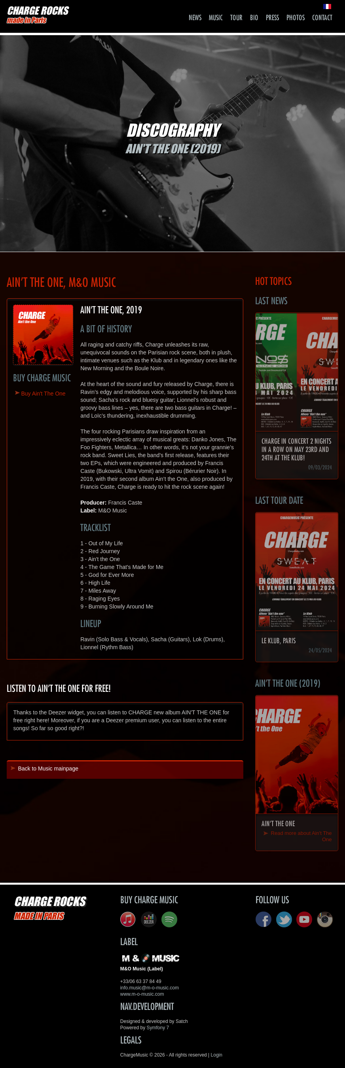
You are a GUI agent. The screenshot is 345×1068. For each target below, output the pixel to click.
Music (216, 17)
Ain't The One (278, 823)
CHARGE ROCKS (37, 14)
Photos (295, 17)
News (195, 17)
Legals (131, 1040)
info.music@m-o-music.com (149, 988)
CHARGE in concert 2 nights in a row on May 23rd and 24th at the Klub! (296, 449)
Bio (254, 17)
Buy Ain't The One (43, 393)
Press (272, 17)
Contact (322, 17)
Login (216, 1055)
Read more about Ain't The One (301, 836)
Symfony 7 (158, 1027)
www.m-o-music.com (142, 994)
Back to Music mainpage (48, 768)
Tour (236, 17)
